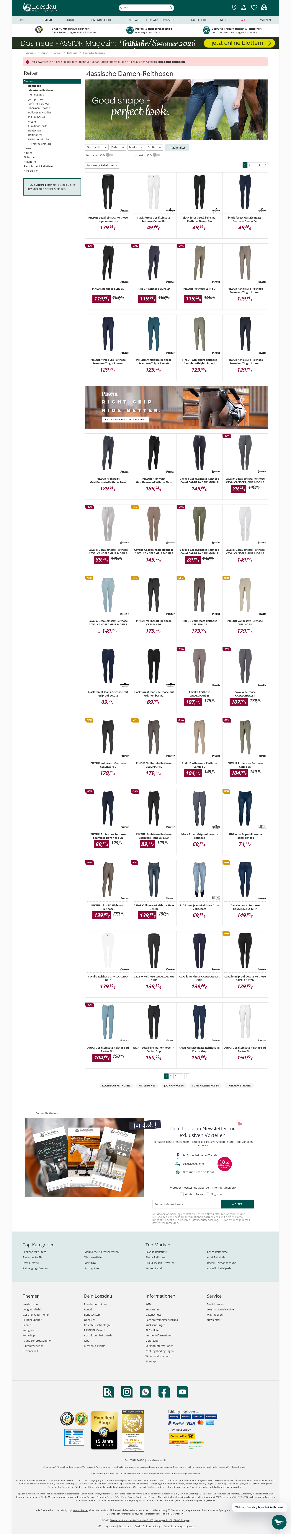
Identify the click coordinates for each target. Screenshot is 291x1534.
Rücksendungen (156, 1325)
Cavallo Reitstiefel (157, 1252)
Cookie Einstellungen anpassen (179, 1526)
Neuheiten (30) (95, 155)
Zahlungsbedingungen (160, 1351)
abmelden (172, 1223)
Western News (194, 1194)
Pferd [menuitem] (24, 20)
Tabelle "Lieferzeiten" (173, 1513)
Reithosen (34, 85)
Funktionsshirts (37, 126)
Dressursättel (31, 1263)
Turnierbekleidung (39, 144)
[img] (264, 9)
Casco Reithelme (217, 1252)
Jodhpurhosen (37, 99)
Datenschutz (153, 1314)
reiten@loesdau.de (156, 1460)
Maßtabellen (215, 1314)
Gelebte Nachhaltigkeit (98, 1325)
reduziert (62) (143, 155)
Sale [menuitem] (243, 20)
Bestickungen (215, 1304)
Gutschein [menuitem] (198, 20)
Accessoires (31, 171)
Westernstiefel (93, 1257)
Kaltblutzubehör (33, 1346)
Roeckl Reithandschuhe (221, 1263)
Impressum (153, 1309)
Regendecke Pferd (34, 1257)
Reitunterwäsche (38, 139)
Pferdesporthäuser (95, 1304)
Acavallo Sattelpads (219, 1268)
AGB (148, 1304)
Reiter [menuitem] (47, 20)
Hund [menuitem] (70, 20)
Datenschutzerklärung (204, 1220)
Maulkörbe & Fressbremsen (101, 1252)
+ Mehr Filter (177, 147)
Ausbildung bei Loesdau (99, 1335)
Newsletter (213, 1320)
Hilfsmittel (30, 161)
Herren (28, 148)
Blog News (216, 1194)
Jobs (86, 1340)
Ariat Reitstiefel (216, 1257)
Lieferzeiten (153, 1340)
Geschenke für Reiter (36, 1314)
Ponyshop (29, 1335)
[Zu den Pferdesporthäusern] (234, 8)
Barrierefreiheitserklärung (162, 1320)
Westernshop (31, 1304)
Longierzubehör (32, 1309)
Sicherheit (30, 157)
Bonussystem (92, 1314)
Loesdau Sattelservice (220, 1309)
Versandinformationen (160, 1346)
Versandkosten (80, 1510)
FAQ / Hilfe (152, 1330)
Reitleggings (36, 94)
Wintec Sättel (154, 1268)
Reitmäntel (35, 135)
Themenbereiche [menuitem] (100, 20)
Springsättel (91, 1268)
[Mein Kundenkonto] (244, 10)
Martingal (90, 1263)
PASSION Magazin (95, 1330)
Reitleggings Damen (35, 1268)
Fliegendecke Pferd (34, 1252)
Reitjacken (34, 130)
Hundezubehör (32, 1320)
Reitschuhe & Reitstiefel (38, 166)
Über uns (90, 1320)
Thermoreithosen (39, 108)
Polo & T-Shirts (37, 117)
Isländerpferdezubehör (37, 1340)
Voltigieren (29, 1330)
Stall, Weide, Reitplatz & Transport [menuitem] (151, 20)
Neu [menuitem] (223, 20)
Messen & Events (94, 1346)
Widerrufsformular (157, 1356)
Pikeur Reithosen (156, 1257)
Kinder (28, 152)
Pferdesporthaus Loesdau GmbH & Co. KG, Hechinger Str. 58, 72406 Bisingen (149, 1520)
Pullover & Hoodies (40, 112)
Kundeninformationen (159, 1335)
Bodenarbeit (30, 1351)
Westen (32, 121)
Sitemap (151, 1361)
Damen (28, 81)
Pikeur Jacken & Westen (160, 1263)
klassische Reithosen (42, 90)
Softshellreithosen (40, 103)
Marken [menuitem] (265, 20)
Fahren (27, 1325)
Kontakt (89, 1309)
